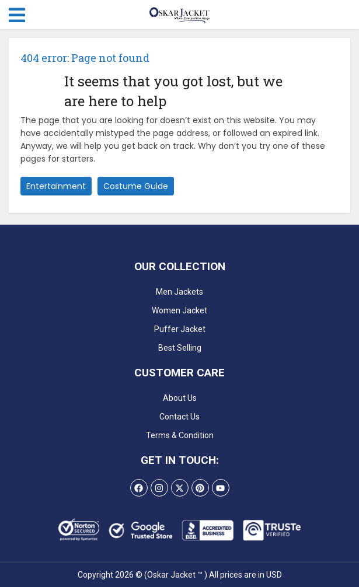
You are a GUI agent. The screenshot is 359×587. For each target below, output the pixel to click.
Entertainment (56, 186)
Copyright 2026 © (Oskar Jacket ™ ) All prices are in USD (180, 574)
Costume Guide (135, 186)
